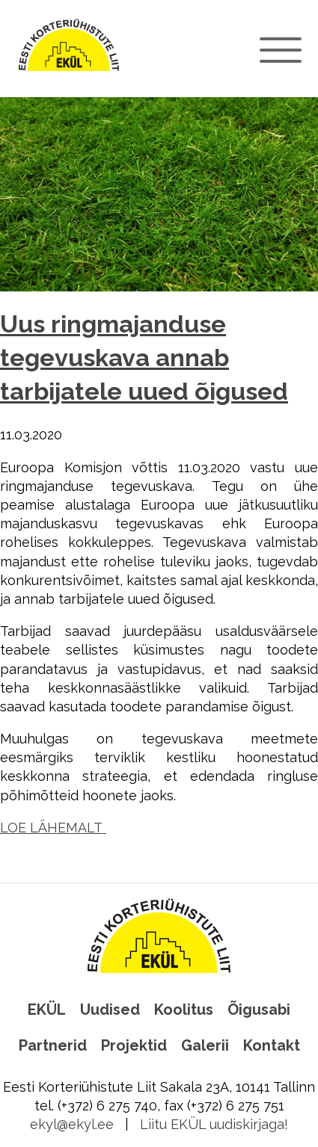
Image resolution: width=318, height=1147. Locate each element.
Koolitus (183, 1009)
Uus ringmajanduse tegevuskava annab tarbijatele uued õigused (144, 358)
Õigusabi (258, 1009)
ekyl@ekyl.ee (72, 1124)
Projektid (134, 1045)
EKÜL (47, 1009)
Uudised (110, 1009)
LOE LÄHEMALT (53, 827)
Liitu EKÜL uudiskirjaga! (214, 1124)
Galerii (205, 1045)
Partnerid (53, 1045)
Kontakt (271, 1045)
